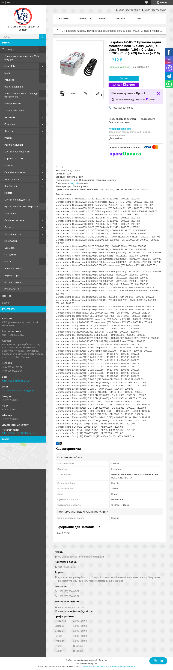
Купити (124, 78)
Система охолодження (17, 199)
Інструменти (11, 254)
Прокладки (10, 240)
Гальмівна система (15, 172)
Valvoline (9, 79)
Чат (158, 660)
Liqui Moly (9, 66)
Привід (8, 192)
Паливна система (14, 220)
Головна (62, 18)
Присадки (9, 124)
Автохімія (9, 117)
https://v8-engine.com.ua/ (16, 380)
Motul (7, 72)
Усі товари (8, 49)
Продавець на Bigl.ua (86, 663)
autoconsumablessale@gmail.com (20, 390)
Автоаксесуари (13, 282)
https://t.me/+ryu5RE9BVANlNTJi (18, 432)
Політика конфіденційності (122, 666)
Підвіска (9, 165)
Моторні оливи (12, 103)
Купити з (123, 85)
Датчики (9, 227)
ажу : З (74, 183)
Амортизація (11, 179)
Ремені (8, 137)
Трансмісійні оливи (14, 110)
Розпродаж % (12, 288)
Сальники (9, 247)
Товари (81, 18)
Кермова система (14, 158)
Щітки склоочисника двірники (21, 206)
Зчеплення (10, 185)
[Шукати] (42, 36)
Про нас (6, 295)
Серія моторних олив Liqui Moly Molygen (21, 57)
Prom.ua (103, 660)
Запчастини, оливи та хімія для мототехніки (21, 95)
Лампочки (10, 213)
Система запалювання (17, 151)
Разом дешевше (13, 86)
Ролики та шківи (13, 144)
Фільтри (9, 131)
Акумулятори (11, 275)
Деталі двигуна (13, 234)
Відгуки (6, 302)
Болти (7, 261)
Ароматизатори (13, 268)
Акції (102, 18)
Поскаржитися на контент (94, 666)
